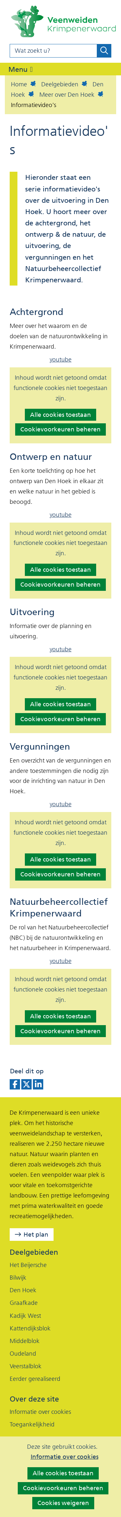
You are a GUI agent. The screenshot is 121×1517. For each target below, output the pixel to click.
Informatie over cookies (64, 1456)
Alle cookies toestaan (63, 1473)
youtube (61, 359)
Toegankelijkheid (32, 1424)
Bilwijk (18, 1277)
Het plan (36, 1234)
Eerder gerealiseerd (35, 1378)
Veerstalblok (26, 1366)
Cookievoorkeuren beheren (63, 1488)
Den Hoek (23, 1290)
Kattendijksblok (30, 1328)
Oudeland (23, 1353)
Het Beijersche (28, 1265)
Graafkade (24, 1302)
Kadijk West (25, 1315)
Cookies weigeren (63, 1503)
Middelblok (25, 1341)
